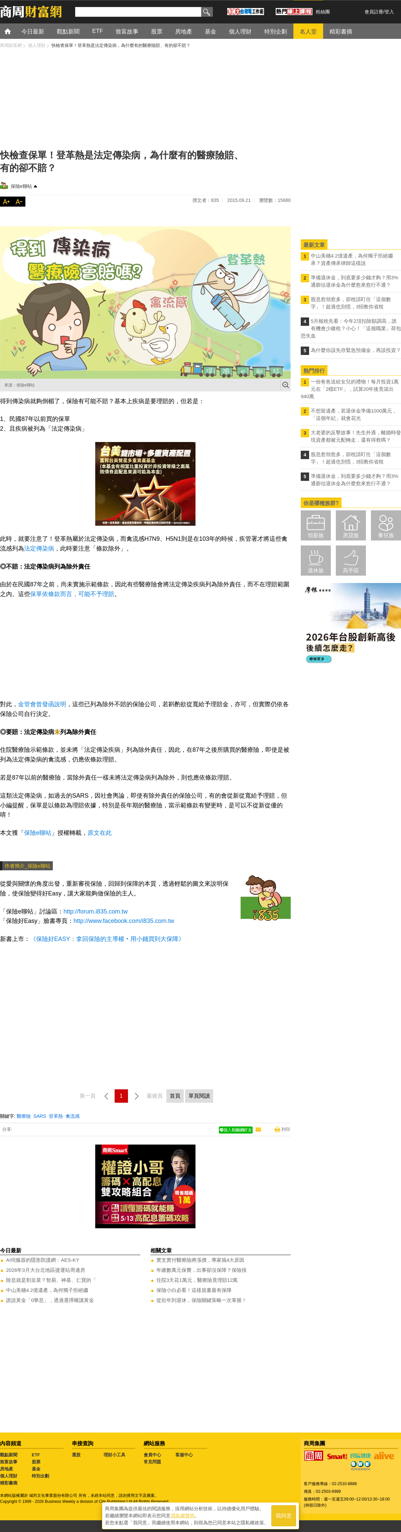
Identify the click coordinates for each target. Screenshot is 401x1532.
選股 (76, 1454)
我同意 (284, 1516)
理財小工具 (114, 1454)
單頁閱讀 (199, 1096)
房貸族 (351, 535)
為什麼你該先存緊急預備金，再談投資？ (356, 350)
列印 (285, 1129)
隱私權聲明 (182, 1515)
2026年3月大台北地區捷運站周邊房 (45, 1270)
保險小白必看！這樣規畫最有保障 (194, 1290)
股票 (36, 1461)
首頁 (14, 31)
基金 (36, 1468)
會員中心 (152, 1454)
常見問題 (152, 1461)
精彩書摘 (8, 1482)
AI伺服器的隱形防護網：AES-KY (42, 1260)
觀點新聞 (8, 1454)
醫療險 (24, 1116)
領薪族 (316, 535)
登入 (389, 11)
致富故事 (8, 1461)
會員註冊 (374, 11)
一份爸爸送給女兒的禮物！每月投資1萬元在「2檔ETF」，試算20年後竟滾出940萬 (350, 389)
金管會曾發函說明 (42, 704)
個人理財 (8, 1475)
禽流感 (72, 1116)
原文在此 (100, 832)
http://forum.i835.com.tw (95, 911)
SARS (39, 1116)
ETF (36, 1454)
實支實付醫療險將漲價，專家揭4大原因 (200, 1260)
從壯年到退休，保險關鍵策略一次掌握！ (201, 1300)
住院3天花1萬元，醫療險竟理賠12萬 (197, 1280)
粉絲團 (323, 11)
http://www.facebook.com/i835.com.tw (124, 921)
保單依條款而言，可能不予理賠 (72, 594)
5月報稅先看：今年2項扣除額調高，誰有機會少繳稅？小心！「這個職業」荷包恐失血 (351, 328)
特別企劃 (40, 1475)
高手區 (351, 570)
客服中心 (184, 1454)
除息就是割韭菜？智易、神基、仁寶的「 (51, 1280)
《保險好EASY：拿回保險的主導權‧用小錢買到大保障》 (107, 939)
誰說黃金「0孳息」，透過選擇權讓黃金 (50, 1300)
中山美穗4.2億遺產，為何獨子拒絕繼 (47, 1290)
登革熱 (56, 1116)
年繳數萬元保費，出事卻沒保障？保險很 (201, 1270)
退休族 (316, 570)
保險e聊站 (21, 186)
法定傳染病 (39, 548)
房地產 (6, 1468)
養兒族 (386, 535)
